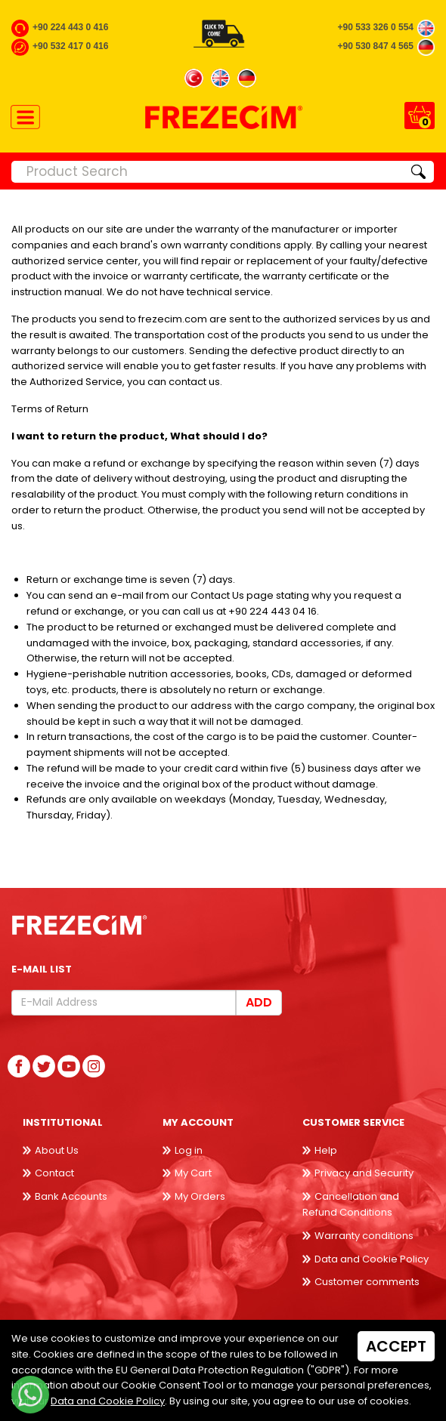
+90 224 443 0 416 (70, 27)
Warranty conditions (363, 1235)
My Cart (193, 1173)
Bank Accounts (71, 1196)
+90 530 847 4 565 (375, 46)
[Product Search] (207, 172)
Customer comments (367, 1282)
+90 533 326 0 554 (375, 27)
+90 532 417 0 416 (70, 46)
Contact (54, 1173)
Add (259, 1002)
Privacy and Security (363, 1173)
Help (325, 1150)
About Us (57, 1150)
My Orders (200, 1196)
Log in (189, 1150)
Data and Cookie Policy (371, 1259)
